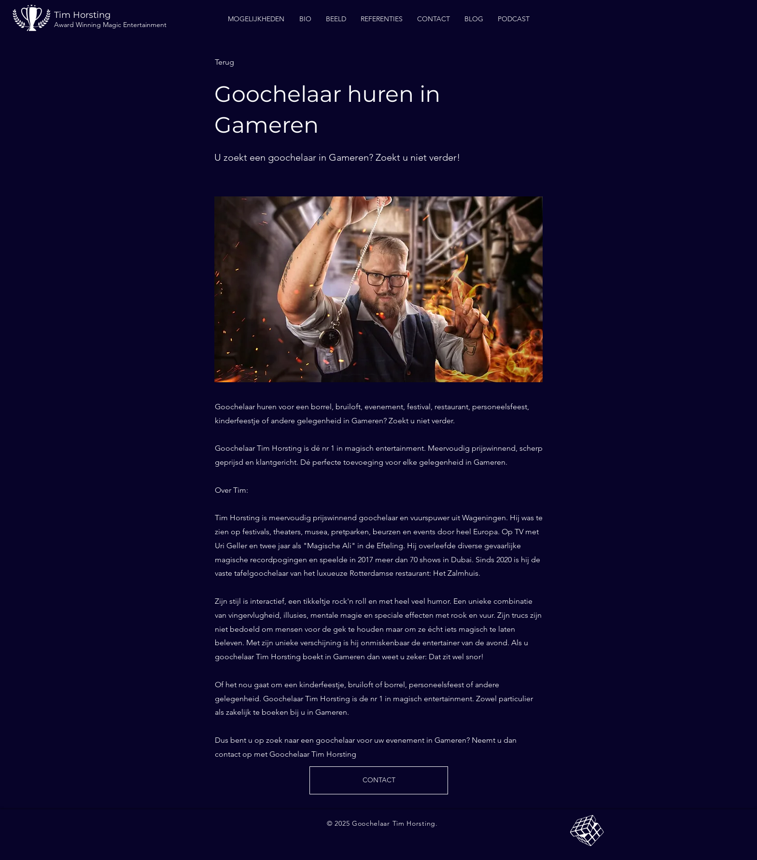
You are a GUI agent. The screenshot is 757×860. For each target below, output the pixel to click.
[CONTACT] (378, 780)
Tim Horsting (82, 15)
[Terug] (247, 62)
